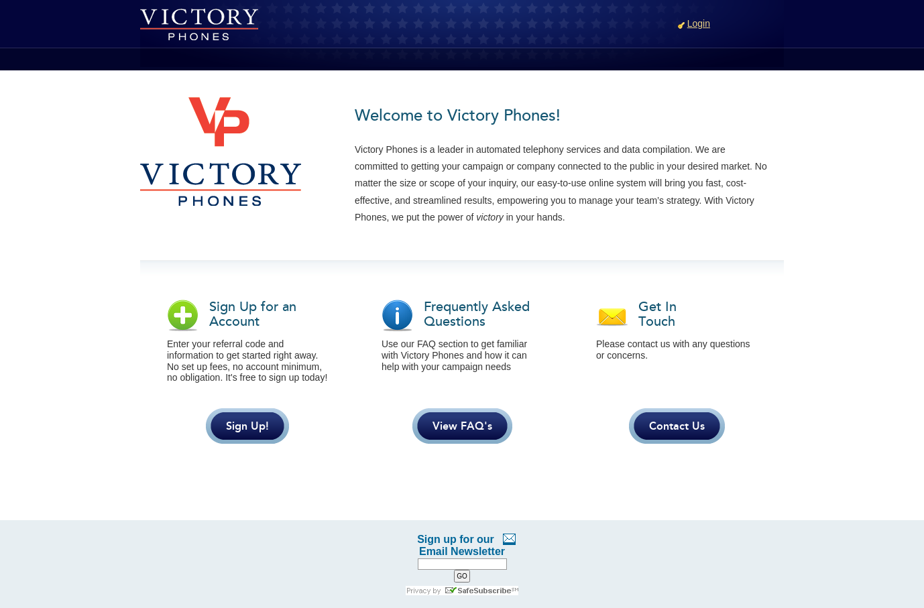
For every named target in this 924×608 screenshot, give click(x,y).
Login (698, 23)
